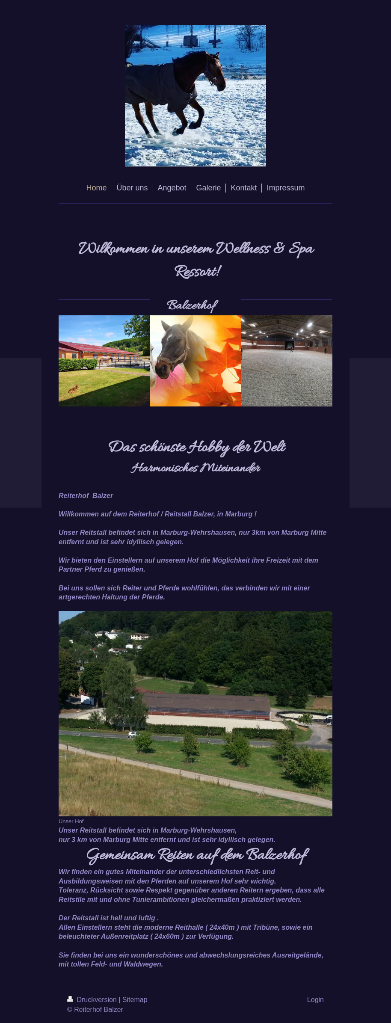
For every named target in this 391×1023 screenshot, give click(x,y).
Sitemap (135, 999)
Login (315, 999)
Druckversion (92, 999)
